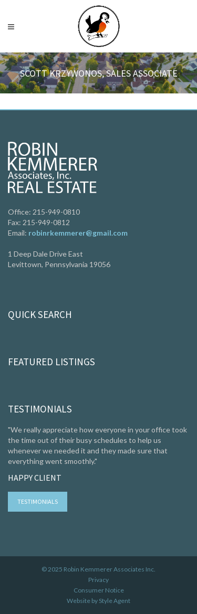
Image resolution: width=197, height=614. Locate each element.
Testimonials (37, 501)
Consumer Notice (99, 590)
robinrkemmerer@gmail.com (78, 232)
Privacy (98, 580)
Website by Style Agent (98, 601)
